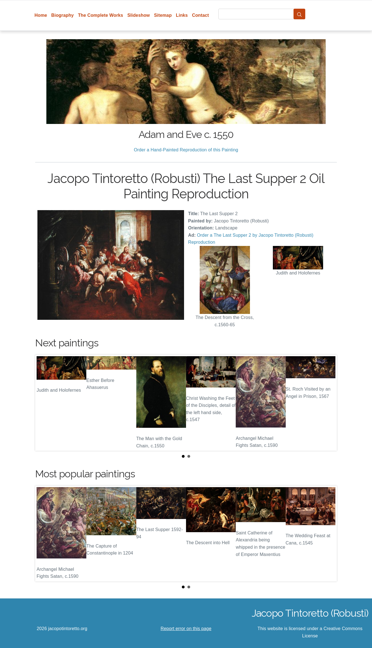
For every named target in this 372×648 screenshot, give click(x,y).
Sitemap (162, 15)
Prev (43, 402)
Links (182, 15)
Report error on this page (186, 628)
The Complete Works (100, 15)
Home (41, 15)
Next (328, 402)
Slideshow (138, 15)
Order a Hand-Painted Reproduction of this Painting (186, 149)
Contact (200, 15)
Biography (62, 15)
